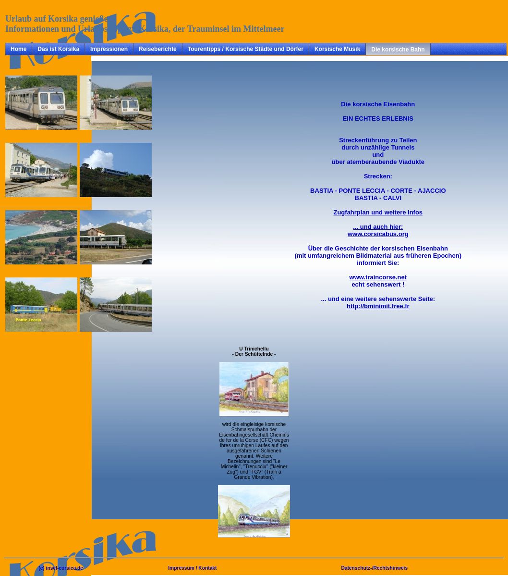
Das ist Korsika (58, 49)
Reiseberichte (158, 49)
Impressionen (109, 49)
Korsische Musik (337, 49)
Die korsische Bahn (397, 49)
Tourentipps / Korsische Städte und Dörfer (245, 49)
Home (18, 49)
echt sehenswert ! (378, 281)
